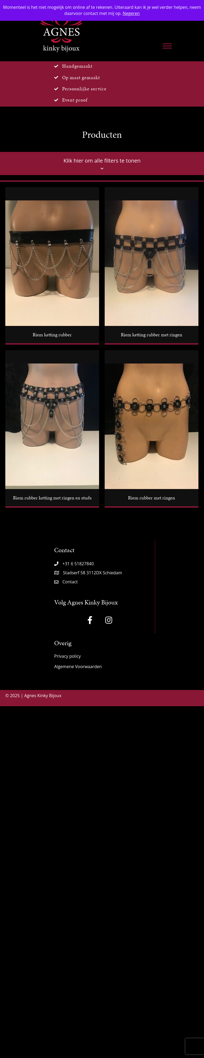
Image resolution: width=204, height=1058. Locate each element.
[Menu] (167, 46)
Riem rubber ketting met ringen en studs (52, 497)
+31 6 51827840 (78, 564)
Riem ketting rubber (52, 334)
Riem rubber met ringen (151, 497)
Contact (70, 582)
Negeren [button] (131, 13)
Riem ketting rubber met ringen (151, 334)
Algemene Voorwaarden (78, 666)
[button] (90, 620)
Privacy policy (67, 656)
